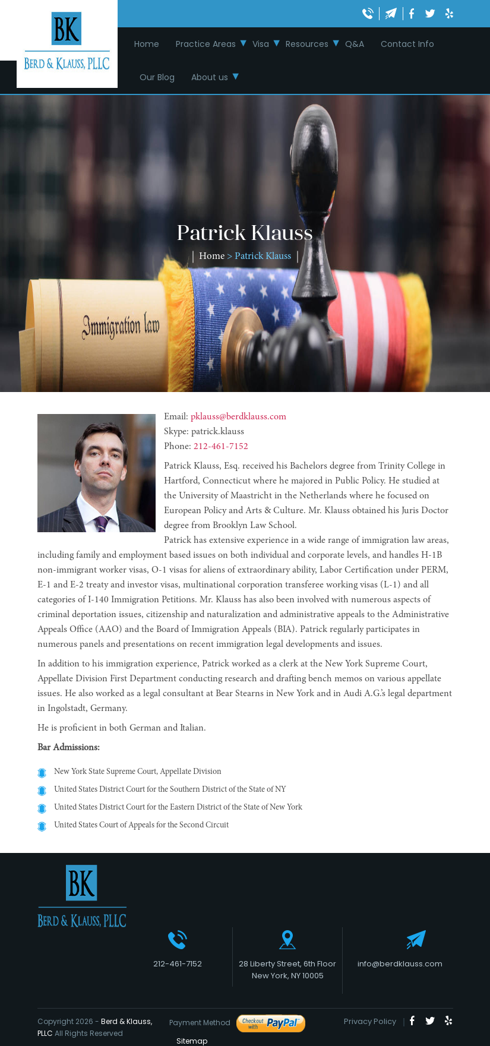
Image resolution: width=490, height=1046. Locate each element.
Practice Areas (206, 44)
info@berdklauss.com (400, 963)
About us (209, 77)
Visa (260, 44)
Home (146, 44)
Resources (307, 44)
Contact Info (407, 44)
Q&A (354, 44)
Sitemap (188, 1041)
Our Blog (157, 77)
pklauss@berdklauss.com (238, 417)
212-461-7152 (221, 446)
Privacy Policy (370, 1021)
